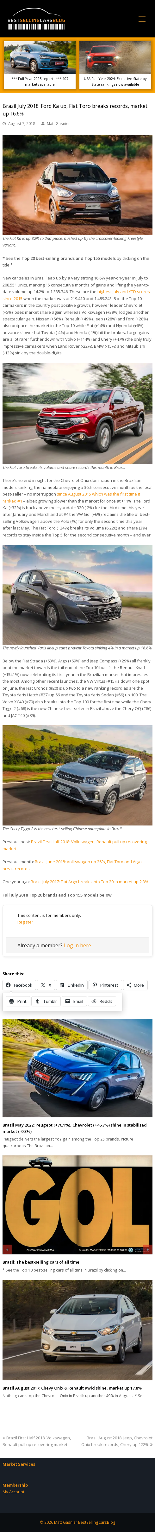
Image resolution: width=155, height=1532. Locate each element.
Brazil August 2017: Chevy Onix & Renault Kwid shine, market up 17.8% (72, 1388)
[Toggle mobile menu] (142, 18)
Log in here (77, 945)
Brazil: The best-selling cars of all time (41, 1262)
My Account (13, 1492)
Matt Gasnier (58, 123)
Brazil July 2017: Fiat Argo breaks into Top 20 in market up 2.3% (89, 881)
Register (25, 922)
